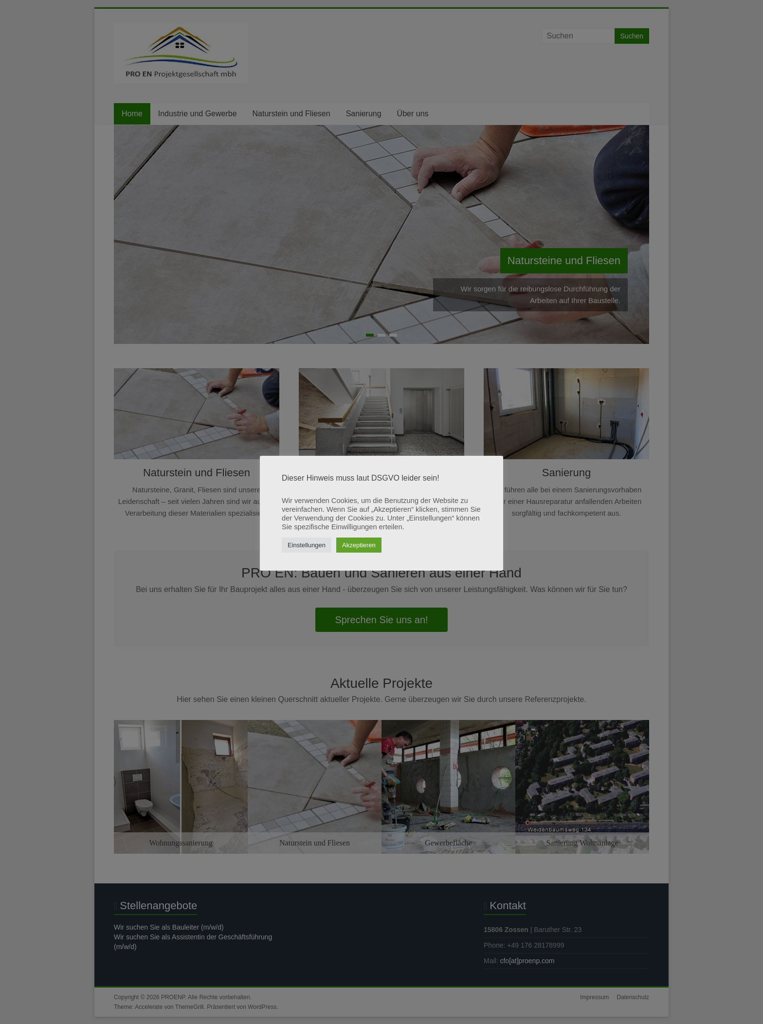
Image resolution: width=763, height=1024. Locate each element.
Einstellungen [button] (307, 545)
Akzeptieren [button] (359, 545)
